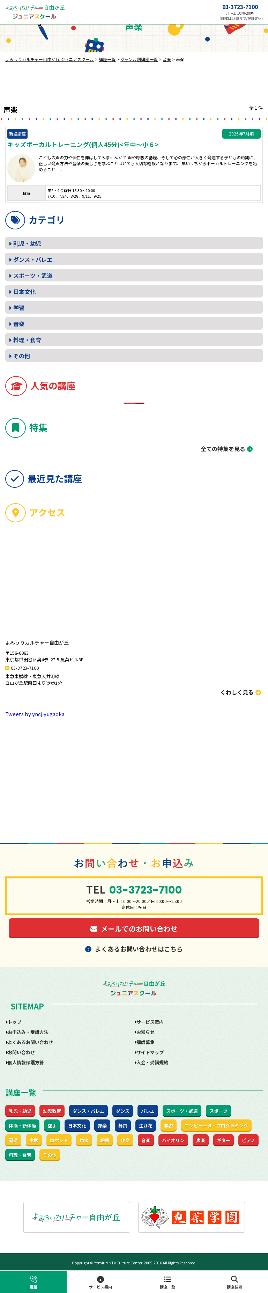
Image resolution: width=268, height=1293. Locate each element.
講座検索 (234, 1283)
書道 (13, 1140)
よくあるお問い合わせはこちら (134, 948)
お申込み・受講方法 (28, 1032)
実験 (33, 1140)
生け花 (145, 1125)
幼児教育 (52, 1111)
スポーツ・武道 (32, 275)
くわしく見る (240, 692)
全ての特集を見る (223, 449)
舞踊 (122, 1125)
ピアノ (248, 1140)
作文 (125, 1140)
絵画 (104, 1140)
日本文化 (24, 291)
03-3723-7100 (240, 6)
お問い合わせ (21, 1052)
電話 (33, 1283)
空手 (52, 1125)
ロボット (59, 1140)
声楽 (200, 1140)
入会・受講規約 (152, 1062)
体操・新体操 (22, 1125)
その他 (21, 356)
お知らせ (145, 1032)
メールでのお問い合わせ (134, 929)
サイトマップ (150, 1052)
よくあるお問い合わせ (30, 1042)
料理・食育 (27, 340)
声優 (84, 1140)
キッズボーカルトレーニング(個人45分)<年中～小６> (83, 144)
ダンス (122, 1111)
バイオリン (173, 1140)
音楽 (18, 323)
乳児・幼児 (27, 243)
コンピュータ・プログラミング (216, 1125)
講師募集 (145, 1042)
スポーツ (218, 1111)
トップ (14, 1022)
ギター (223, 1140)
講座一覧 (167, 1283)
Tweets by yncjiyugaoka (35, 714)
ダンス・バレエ (32, 259)
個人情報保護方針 (26, 1062)
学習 (18, 307)
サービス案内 (100, 1283)
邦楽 (102, 1125)
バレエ (148, 1111)
